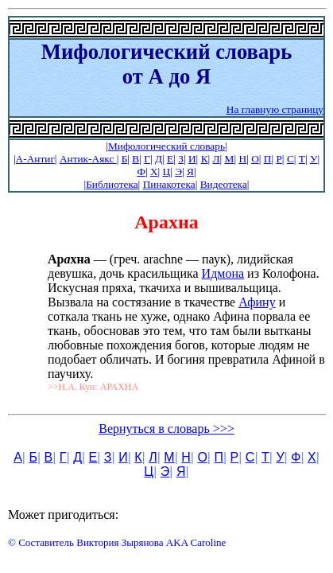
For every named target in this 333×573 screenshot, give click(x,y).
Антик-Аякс (88, 159)
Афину (256, 302)
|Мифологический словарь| (166, 146)
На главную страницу (275, 109)
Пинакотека (169, 184)
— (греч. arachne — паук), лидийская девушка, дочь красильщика (170, 266)
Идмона (223, 273)
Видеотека (223, 184)
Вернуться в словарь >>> (166, 428)
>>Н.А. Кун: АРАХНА (93, 386)
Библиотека (111, 184)
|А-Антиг (34, 159)
